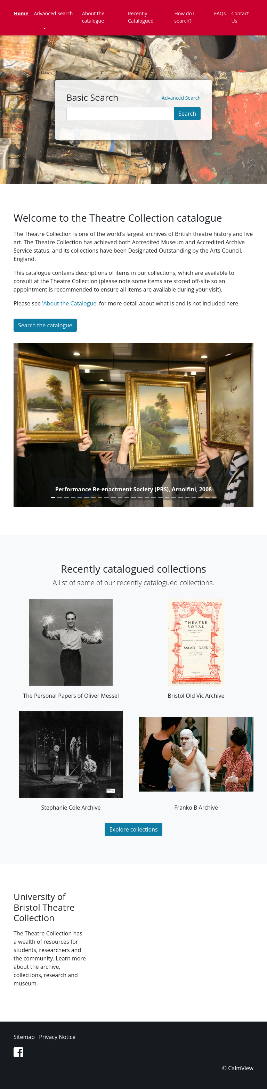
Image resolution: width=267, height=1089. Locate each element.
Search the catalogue (45, 325)
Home (21, 13)
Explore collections (133, 829)
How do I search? (184, 17)
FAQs (220, 13)
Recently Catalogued (141, 17)
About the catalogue (93, 17)
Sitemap (24, 1037)
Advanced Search (53, 13)
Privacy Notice (57, 1037)
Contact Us (240, 17)
